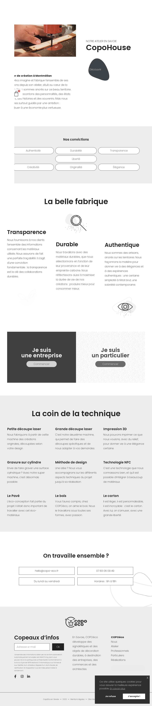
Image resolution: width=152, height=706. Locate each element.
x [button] (147, 677)
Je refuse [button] (110, 696)
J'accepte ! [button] (134, 696)
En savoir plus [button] (117, 688)
